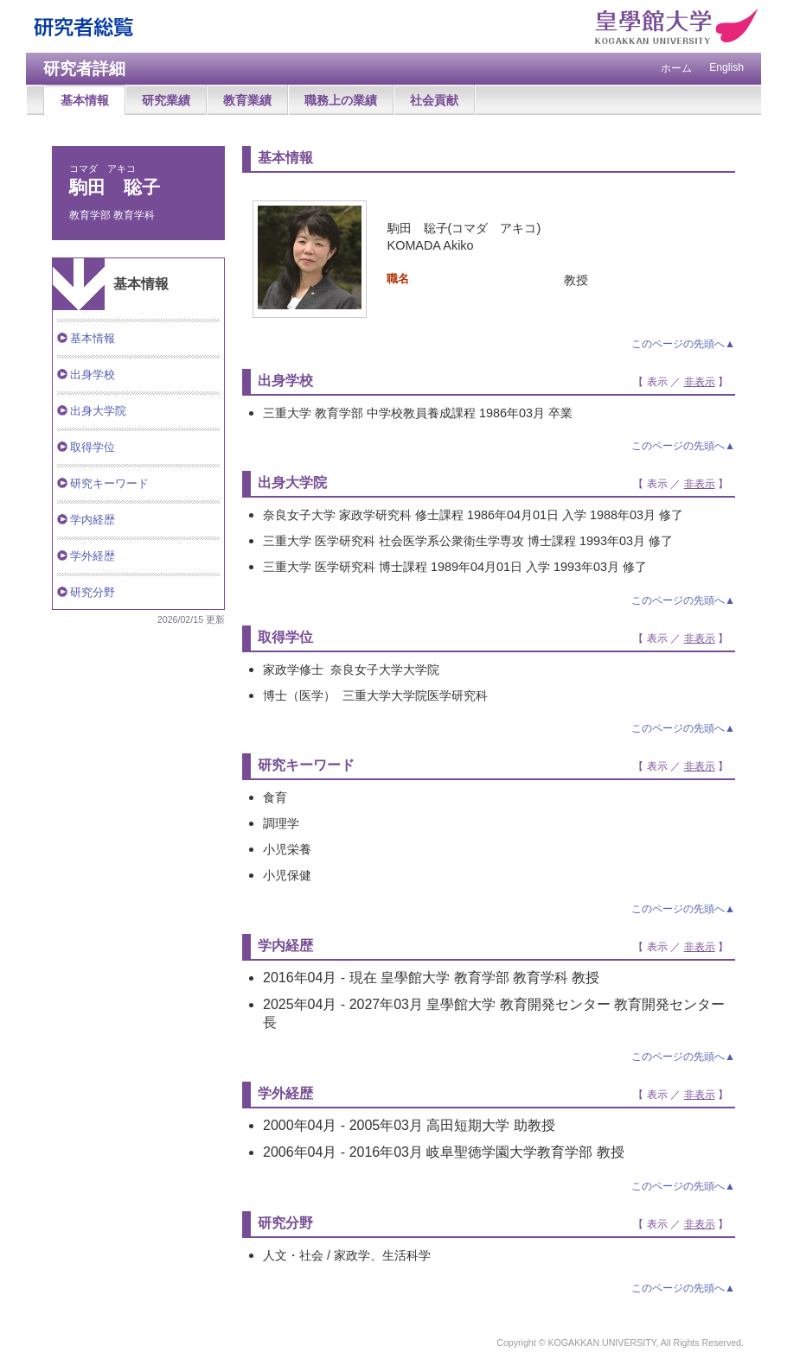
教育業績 (247, 100)
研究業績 (166, 100)
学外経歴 (92, 555)
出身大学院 (98, 410)
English (726, 67)
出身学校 (92, 374)
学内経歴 (92, 519)
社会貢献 (434, 100)
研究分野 (92, 592)
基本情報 (85, 100)
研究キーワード (109, 483)
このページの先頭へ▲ (683, 344)
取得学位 (92, 447)
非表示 (699, 382)
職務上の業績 (340, 100)
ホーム (676, 68)
